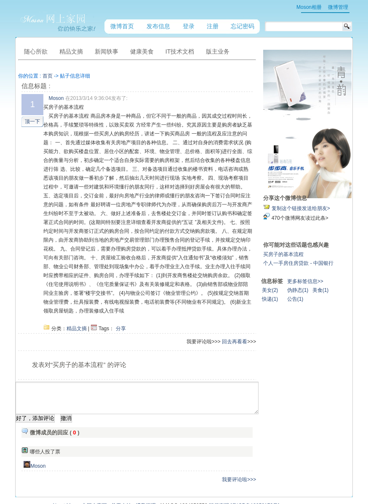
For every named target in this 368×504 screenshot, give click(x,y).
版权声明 (219, 485)
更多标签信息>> (335, 281)
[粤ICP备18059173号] (254, 485)
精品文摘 (77, 302)
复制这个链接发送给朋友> (330, 208)
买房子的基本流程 (313, 254)
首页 (48, 76)
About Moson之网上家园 (79, 485)
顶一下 (33, 121)
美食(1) (350, 290)
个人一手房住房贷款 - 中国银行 (328, 263)
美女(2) (299, 290)
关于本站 (121, 485)
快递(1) (299, 299)
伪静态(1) (327, 290)
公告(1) (325, 299)
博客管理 (146, 485)
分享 (121, 302)
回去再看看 (263, 315)
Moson (56, 98)
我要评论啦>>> (268, 459)
